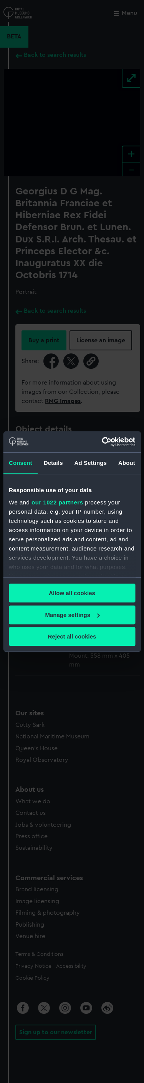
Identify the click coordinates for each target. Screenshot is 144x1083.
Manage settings (72, 615)
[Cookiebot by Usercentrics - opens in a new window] (102, 442)
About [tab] (126, 462)
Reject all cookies (72, 636)
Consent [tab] (20, 462)
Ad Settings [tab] (90, 462)
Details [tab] (53, 462)
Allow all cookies (72, 593)
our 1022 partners (57, 502)
